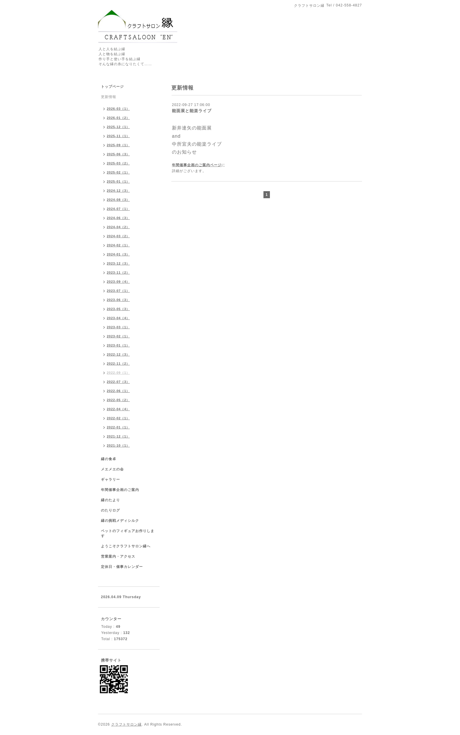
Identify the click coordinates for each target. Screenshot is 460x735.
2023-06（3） (118, 300)
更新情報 (108, 97)
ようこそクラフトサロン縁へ (125, 546)
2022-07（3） (118, 382)
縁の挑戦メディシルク (120, 521)
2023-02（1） (118, 336)
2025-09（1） (118, 145)
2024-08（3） (118, 199)
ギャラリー (110, 479)
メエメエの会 (112, 469)
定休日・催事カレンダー (122, 567)
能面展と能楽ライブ (192, 110)
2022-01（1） (118, 427)
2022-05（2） (118, 400)
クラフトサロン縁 (126, 724)
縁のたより (110, 500)
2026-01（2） (118, 118)
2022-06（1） (118, 391)
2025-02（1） (118, 172)
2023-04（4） (118, 318)
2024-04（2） (118, 227)
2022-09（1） (118, 372)
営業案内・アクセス (118, 556)
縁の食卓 (108, 459)
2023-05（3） (118, 309)
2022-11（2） (118, 363)
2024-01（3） (118, 254)
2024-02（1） (118, 245)
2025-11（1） (118, 136)
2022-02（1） (118, 418)
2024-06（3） (118, 218)
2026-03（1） (118, 108)
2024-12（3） (118, 190)
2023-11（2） (118, 272)
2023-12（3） (118, 263)
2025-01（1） (118, 181)
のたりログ (110, 510)
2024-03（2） (118, 236)
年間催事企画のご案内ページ (196, 165)
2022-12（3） (118, 354)
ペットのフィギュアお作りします (127, 533)
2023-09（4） (118, 281)
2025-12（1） (118, 127)
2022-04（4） (118, 409)
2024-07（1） (118, 209)
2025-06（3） (118, 154)
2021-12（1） (118, 436)
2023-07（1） (118, 290)
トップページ (112, 87)
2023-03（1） (118, 327)
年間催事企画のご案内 (120, 490)
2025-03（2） (118, 163)
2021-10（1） (118, 445)
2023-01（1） (118, 345)
